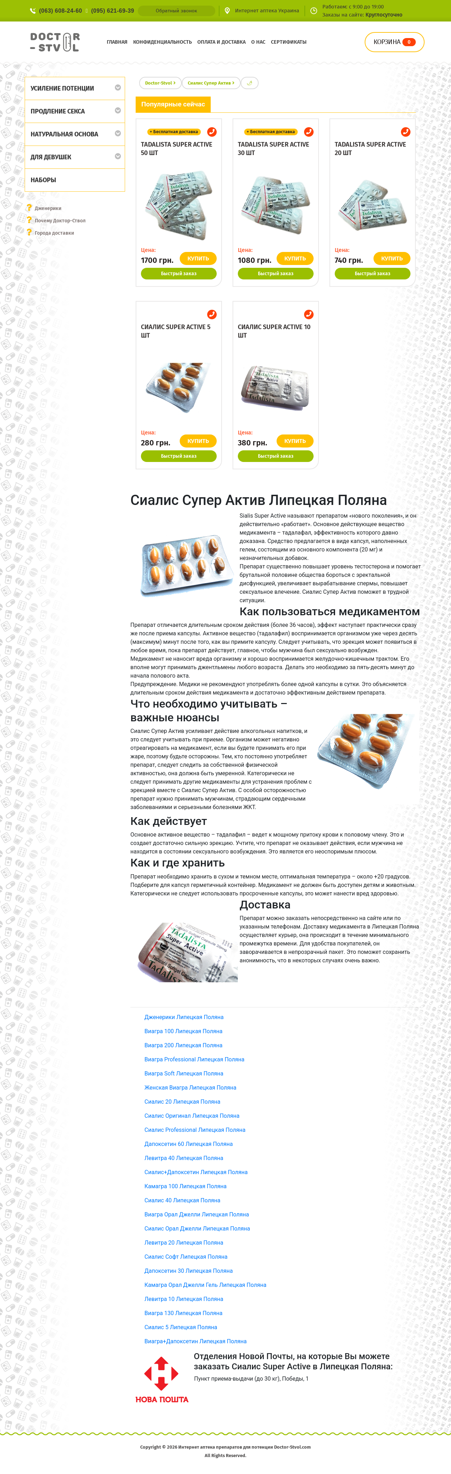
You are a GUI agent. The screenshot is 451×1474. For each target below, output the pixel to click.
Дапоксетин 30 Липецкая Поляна (188, 1271)
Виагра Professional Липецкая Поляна (194, 1059)
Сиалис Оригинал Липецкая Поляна (192, 1115)
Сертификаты (289, 42)
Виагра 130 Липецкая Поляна (183, 1313)
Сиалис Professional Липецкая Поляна (195, 1130)
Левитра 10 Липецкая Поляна (183, 1299)
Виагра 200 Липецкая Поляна (183, 1045)
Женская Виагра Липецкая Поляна (190, 1087)
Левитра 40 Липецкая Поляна (183, 1158)
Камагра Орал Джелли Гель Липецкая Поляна (205, 1285)
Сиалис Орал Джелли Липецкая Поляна (197, 1228)
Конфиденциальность (162, 42)
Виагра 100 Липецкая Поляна (183, 1031)
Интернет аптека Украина (267, 10)
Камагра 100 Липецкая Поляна (185, 1186)
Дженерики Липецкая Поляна (184, 1017)
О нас (258, 42)
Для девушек (51, 157)
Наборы (43, 180)
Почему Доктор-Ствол (60, 221)
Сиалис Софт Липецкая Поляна (186, 1256)
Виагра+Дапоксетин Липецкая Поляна (195, 1341)
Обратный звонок (176, 11)
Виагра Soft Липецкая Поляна (183, 1073)
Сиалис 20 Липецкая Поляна (182, 1101)
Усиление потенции (62, 88)
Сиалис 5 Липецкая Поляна (180, 1327)
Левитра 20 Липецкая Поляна (183, 1242)
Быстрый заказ (179, 274)
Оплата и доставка (221, 42)
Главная (117, 42)
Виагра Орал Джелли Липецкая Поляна (196, 1214)
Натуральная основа (64, 134)
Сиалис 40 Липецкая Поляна (182, 1200)
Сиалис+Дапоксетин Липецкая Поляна (196, 1172)
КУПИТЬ (198, 258)
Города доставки (54, 233)
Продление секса (58, 111)
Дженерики (48, 208)
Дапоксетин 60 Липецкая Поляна (188, 1144)
